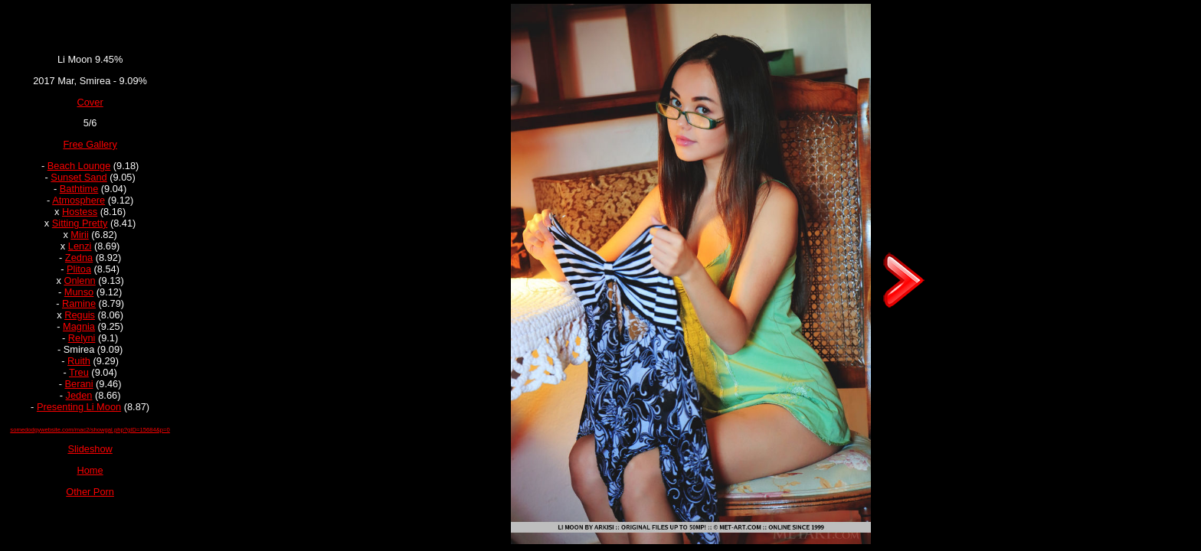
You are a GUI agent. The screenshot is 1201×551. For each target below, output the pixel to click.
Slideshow (89, 449)
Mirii (79, 234)
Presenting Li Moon (79, 406)
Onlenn (79, 280)
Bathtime (79, 188)
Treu (79, 372)
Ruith (78, 361)
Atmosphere (78, 200)
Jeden (79, 395)
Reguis (79, 315)
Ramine (79, 303)
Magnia (79, 326)
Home (90, 470)
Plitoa (79, 269)
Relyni (82, 338)
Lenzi (80, 246)
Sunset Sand (78, 177)
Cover (90, 102)
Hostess (79, 211)
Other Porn (90, 491)
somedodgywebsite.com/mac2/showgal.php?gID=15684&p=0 (90, 429)
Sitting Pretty (80, 223)
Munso (78, 292)
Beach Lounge (79, 165)
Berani (79, 384)
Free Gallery (89, 144)
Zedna (79, 257)
